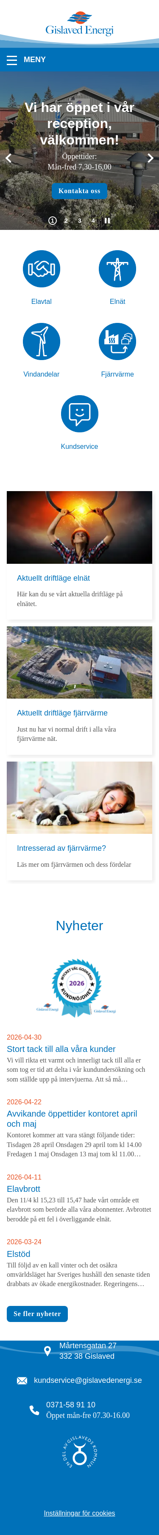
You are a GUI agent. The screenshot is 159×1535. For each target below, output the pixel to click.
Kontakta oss (79, 190)
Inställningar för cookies (79, 1513)
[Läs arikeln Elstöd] (79, 1263)
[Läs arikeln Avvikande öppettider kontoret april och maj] (79, 1128)
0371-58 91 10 (70, 1405)
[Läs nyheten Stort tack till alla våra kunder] (79, 1019)
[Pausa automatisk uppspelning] (107, 220)
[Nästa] (149, 158)
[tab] (52, 220)
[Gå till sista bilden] (10, 158)
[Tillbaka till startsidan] (80, 35)
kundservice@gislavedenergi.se (88, 1380)
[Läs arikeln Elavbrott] (79, 1198)
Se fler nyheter (37, 1313)
